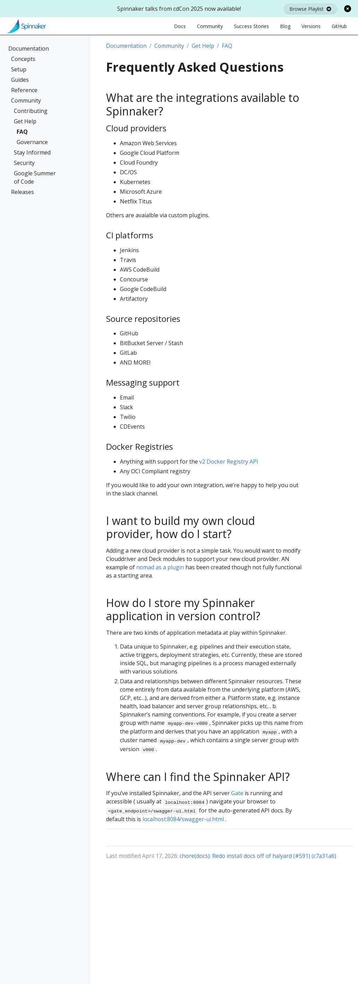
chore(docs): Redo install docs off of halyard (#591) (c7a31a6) (258, 856)
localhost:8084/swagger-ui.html (183, 819)
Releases (22, 192)
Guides (20, 80)
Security (24, 163)
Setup (18, 69)
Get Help (25, 121)
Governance (32, 142)
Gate (237, 793)
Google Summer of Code (35, 177)
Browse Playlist (310, 9)
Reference (24, 90)
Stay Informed (32, 152)
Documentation (28, 48)
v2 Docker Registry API (228, 461)
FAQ (22, 131)
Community (26, 100)
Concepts (23, 59)
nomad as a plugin (160, 567)
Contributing (30, 111)
